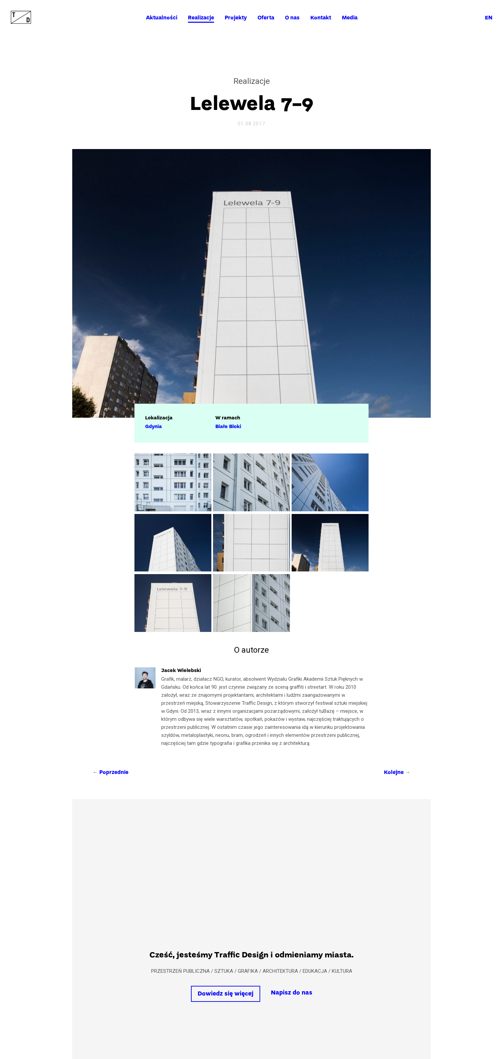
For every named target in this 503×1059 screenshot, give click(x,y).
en (488, 18)
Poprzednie (113, 772)
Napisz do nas (291, 993)
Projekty (236, 18)
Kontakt (320, 18)
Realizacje (201, 18)
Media (350, 18)
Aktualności (161, 18)
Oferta (266, 18)
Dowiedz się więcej (226, 994)
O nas (292, 18)
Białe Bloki (228, 426)
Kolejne (394, 772)
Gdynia (153, 426)
